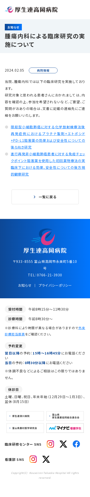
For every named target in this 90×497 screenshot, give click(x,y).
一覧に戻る (48, 196)
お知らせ (24, 285)
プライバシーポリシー (55, 285)
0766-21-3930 (49, 274)
